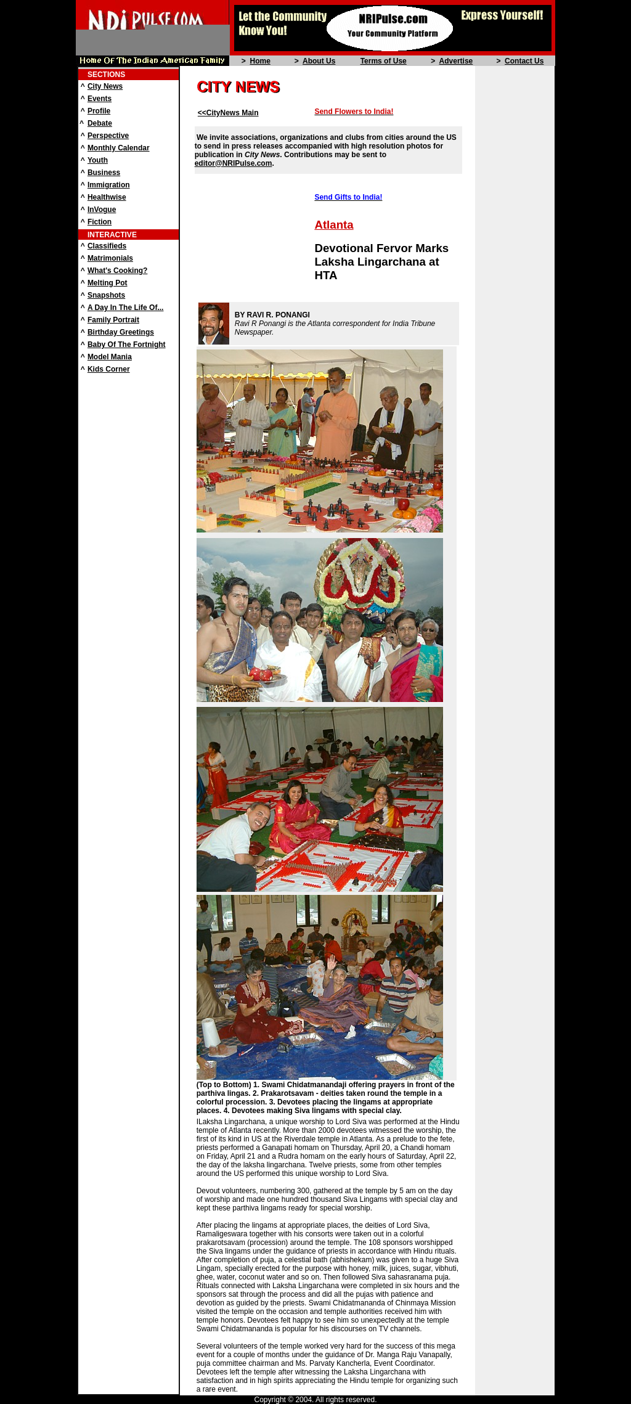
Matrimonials (110, 258)
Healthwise (107, 197)
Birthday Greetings (121, 332)
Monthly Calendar (119, 148)
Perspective (108, 135)
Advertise (456, 61)
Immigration (109, 185)
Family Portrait (113, 320)
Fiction (100, 222)
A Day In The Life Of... (126, 307)
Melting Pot (108, 283)
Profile (99, 111)
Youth (98, 160)
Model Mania (110, 357)
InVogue (102, 209)
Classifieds (107, 246)
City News (105, 86)
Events (100, 98)
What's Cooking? (118, 270)
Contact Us (524, 61)
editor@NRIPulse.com (233, 163)
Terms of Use (383, 61)
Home (260, 61)
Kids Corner (109, 369)
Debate (100, 123)
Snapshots (106, 295)
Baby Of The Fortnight (127, 344)
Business (104, 172)
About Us (319, 61)
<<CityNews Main (228, 112)
